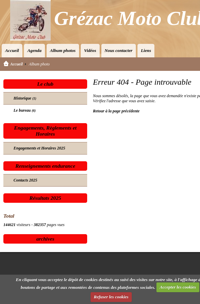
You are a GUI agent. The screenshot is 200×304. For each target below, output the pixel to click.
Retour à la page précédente (116, 111)
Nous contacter (118, 50)
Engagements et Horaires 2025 (39, 148)
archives (45, 239)
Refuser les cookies (111, 296)
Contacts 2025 (25, 180)
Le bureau (25, 110)
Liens (146, 50)
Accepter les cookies (178, 286)
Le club (45, 84)
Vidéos (90, 50)
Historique (25, 98)
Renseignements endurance (45, 166)
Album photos (63, 50)
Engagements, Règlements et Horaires (45, 131)
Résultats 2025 (45, 198)
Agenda (34, 50)
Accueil (12, 50)
